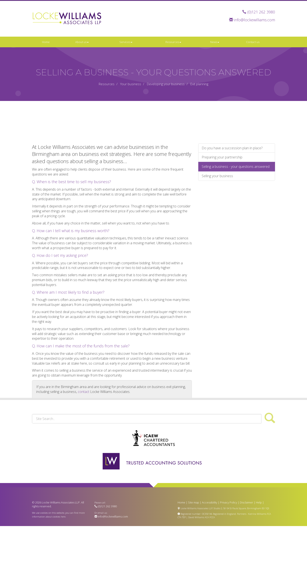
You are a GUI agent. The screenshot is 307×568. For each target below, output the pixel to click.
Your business (130, 84)
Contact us (252, 42)
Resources (173, 42)
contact (83, 449)
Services (125, 42)
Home (46, 42)
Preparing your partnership (222, 214)
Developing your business (166, 84)
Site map (193, 502)
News (214, 42)
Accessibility (209, 502)
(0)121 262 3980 (261, 11)
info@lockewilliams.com (254, 19)
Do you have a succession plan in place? (232, 205)
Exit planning (199, 84)
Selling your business (217, 233)
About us (82, 42)
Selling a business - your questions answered (235, 223)
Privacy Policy (228, 502)
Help (259, 502)
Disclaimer (246, 502)
